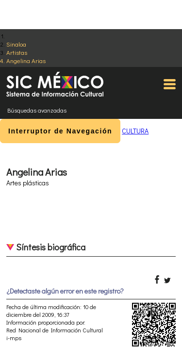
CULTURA (135, 130)
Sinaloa (16, 44)
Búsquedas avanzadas (36, 110)
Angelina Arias (26, 60)
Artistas (16, 52)
